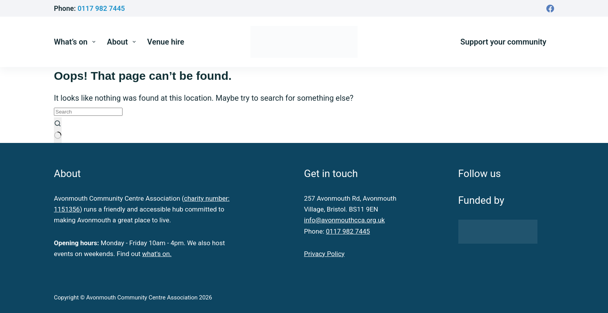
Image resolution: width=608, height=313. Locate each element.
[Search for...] (88, 112)
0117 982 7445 (101, 8)
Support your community (503, 41)
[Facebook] (550, 8)
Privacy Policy (324, 254)
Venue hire (166, 41)
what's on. (157, 254)
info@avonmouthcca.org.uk (344, 220)
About (123, 41)
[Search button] (58, 130)
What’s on (76, 41)
